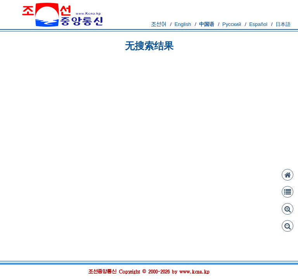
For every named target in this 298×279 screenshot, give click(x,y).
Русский (231, 24)
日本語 (283, 24)
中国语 (206, 24)
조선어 (158, 24)
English (183, 24)
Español (258, 24)
